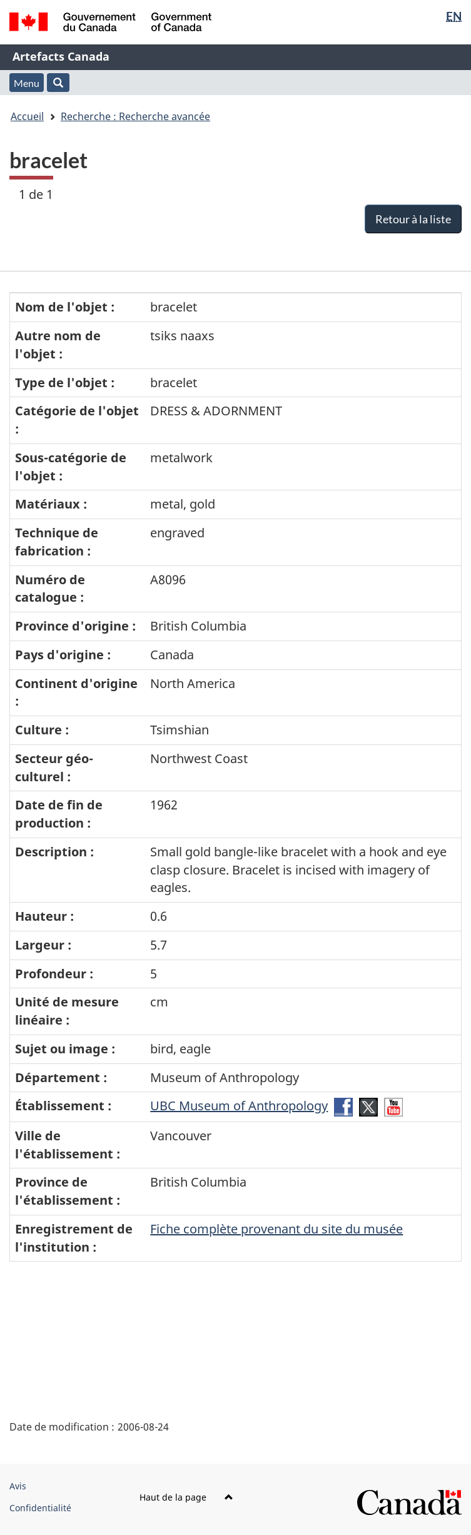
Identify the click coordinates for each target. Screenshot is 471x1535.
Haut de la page (186, 1497)
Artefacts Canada (61, 56)
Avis (17, 1486)
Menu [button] (26, 83)
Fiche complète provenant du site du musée (276, 1228)
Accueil (27, 116)
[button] (58, 82)
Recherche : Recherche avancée (135, 116)
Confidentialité (40, 1508)
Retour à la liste (413, 219)
